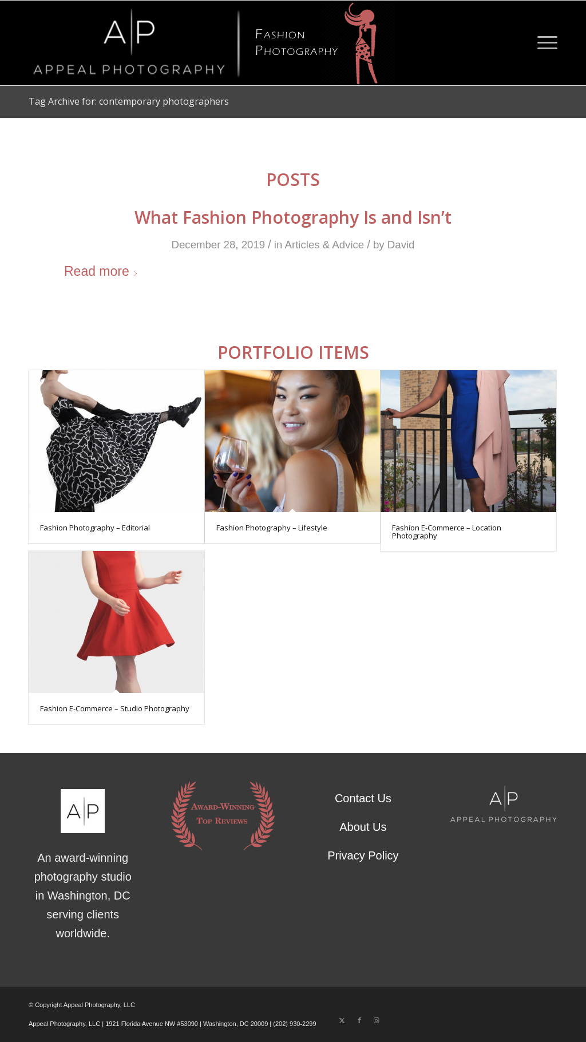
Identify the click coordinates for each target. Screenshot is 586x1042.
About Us (362, 827)
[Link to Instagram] (376, 1020)
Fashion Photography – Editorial (95, 527)
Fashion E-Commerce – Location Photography (446, 531)
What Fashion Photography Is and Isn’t (293, 217)
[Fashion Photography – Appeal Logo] (212, 43)
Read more (101, 271)
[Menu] (543, 43)
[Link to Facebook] (359, 1020)
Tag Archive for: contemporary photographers (129, 101)
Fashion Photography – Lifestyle (271, 527)
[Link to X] (342, 1020)
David (401, 245)
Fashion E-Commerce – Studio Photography (114, 708)
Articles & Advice (325, 245)
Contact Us (363, 798)
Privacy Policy (362, 855)
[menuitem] (543, 43)
